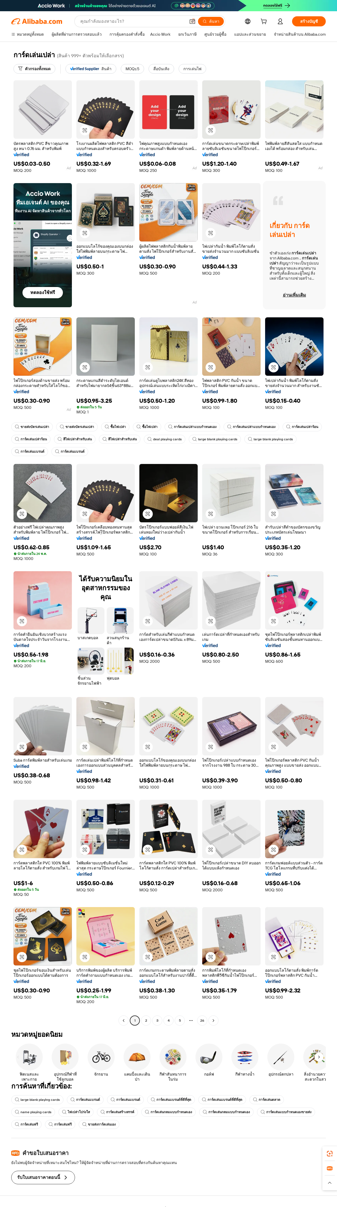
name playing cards (33, 1112)
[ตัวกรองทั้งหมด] (34, 69)
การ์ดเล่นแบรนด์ (29, 451)
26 (202, 1020)
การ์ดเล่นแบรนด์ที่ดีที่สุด (171, 1099)
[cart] (265, 22)
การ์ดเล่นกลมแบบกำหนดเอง (168, 1112)
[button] (192, 21)
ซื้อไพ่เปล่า (115, 427)
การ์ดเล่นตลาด (266, 1099)
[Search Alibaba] (132, 21)
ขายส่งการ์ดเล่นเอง (99, 1124)
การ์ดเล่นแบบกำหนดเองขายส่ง (286, 1112)
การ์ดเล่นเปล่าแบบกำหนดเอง (192, 427)
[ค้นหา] (211, 21)
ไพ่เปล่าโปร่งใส (76, 1112)
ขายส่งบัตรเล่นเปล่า (32, 427)
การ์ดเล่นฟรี (26, 1124)
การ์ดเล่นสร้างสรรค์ (117, 1112)
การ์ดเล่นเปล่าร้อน (302, 427)
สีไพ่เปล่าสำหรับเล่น (75, 439)
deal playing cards (164, 439)
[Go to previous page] (124, 1020)
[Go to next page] (213, 1020)
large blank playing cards (214, 439)
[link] (329, 1153)
